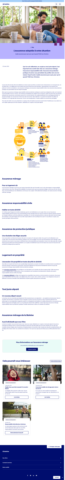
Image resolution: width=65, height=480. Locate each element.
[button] (32, 458)
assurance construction (10, 269)
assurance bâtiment (9, 275)
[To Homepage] (7, 4)
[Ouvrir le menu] (59, 4)
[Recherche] (56, 4)
